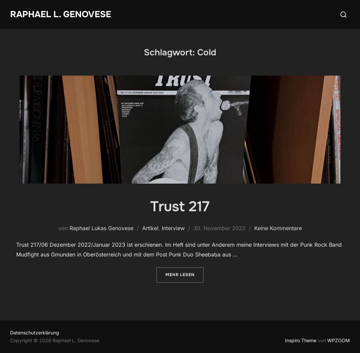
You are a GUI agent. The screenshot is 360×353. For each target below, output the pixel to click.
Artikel (150, 228)
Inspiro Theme (300, 340)
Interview (173, 228)
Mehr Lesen (184, 274)
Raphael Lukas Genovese (101, 228)
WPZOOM (338, 340)
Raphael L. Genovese (60, 14)
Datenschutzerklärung (34, 332)
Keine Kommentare (278, 228)
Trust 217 (179, 206)
